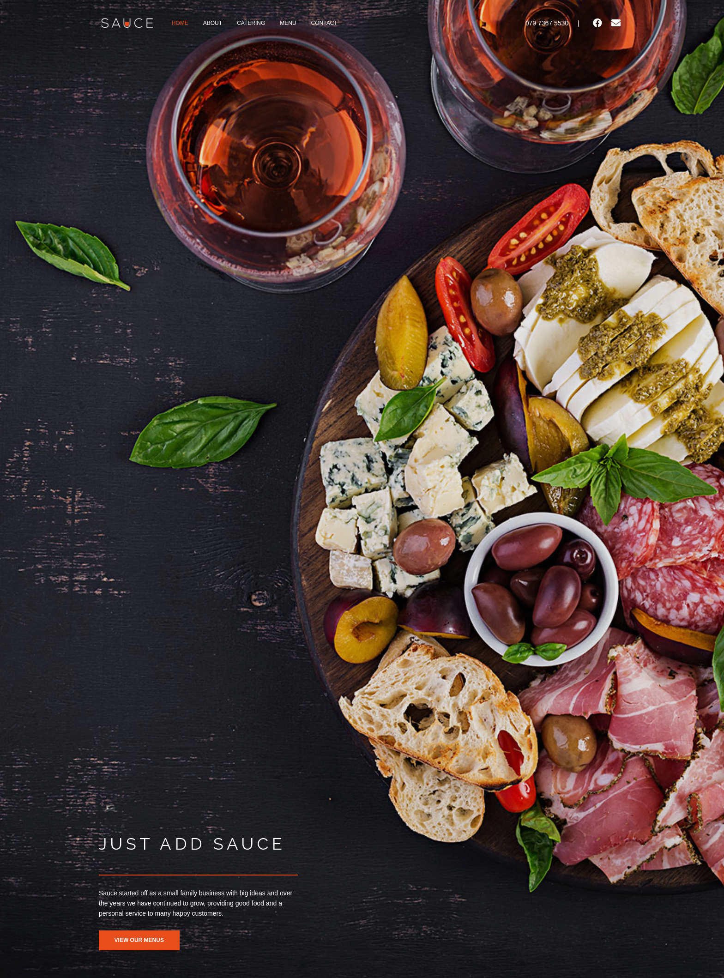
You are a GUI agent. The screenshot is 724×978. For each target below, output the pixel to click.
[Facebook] (597, 23)
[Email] (616, 23)
